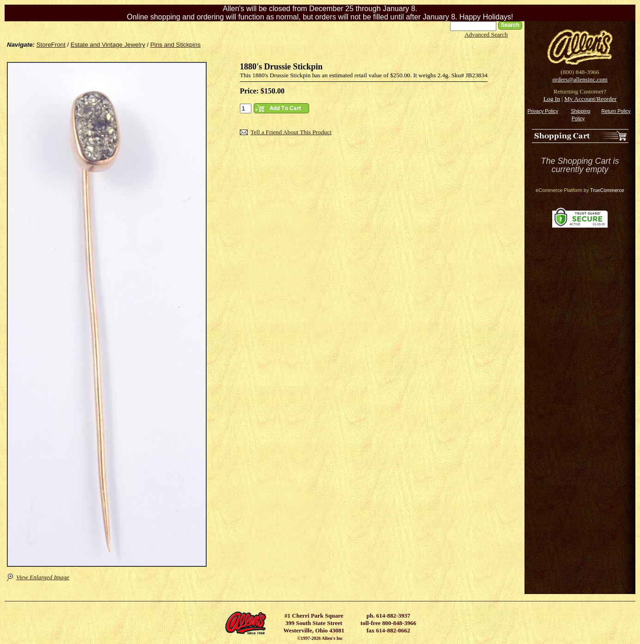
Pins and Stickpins (175, 44)
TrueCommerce (607, 190)
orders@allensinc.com (579, 79)
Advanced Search (486, 34)
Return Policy (615, 111)
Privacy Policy (542, 111)
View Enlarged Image (42, 577)
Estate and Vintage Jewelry (108, 44)
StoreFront (51, 44)
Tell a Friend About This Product (290, 132)
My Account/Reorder (590, 98)
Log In (551, 98)
